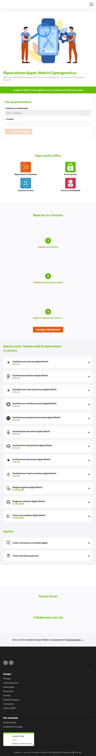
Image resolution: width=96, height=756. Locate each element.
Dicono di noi (8, 691)
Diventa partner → (74, 639)
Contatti (6, 695)
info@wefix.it (67, 752)
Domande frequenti (11, 700)
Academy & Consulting (12, 727)
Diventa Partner (9, 722)
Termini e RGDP (9, 708)
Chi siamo (7, 678)
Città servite (8, 704)
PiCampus (77, 752)
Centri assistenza (10, 683)
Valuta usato (8, 687)
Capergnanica (57, 639)
